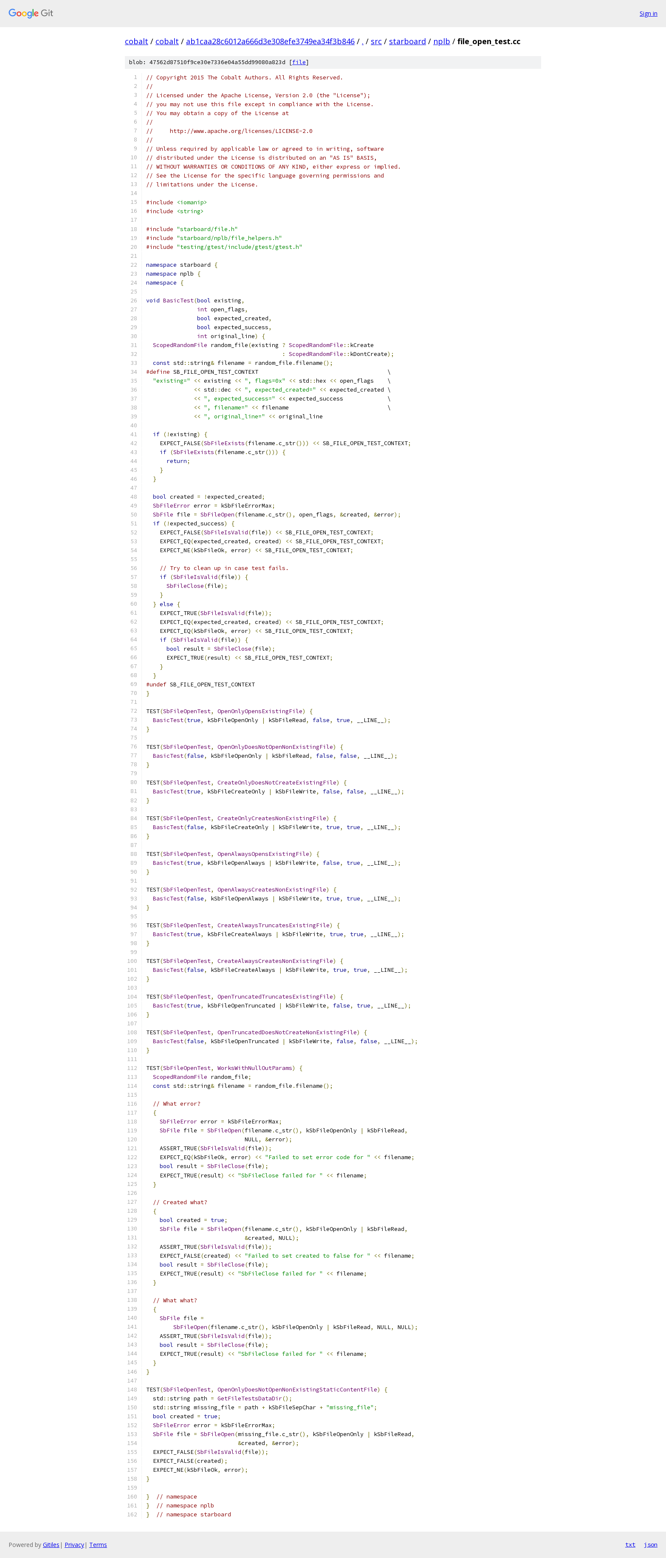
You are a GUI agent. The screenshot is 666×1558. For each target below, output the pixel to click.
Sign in (649, 13)
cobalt (136, 41)
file (299, 62)
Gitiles (51, 1545)
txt (630, 1544)
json (651, 1544)
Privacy (74, 1545)
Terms (98, 1545)
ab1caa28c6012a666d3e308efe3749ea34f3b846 (270, 41)
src (376, 41)
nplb (441, 41)
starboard (407, 41)
